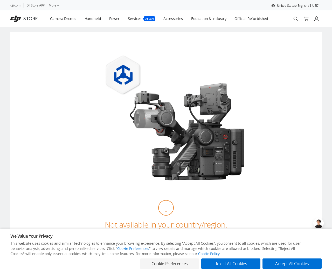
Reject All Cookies (231, 264)
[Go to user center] (316, 19)
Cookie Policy (208, 253)
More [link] (54, 5)
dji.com (15, 5)
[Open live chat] (318, 223)
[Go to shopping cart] (306, 19)
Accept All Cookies (292, 264)
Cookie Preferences (133, 248)
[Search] (295, 19)
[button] (295, 6)
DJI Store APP (35, 5)
